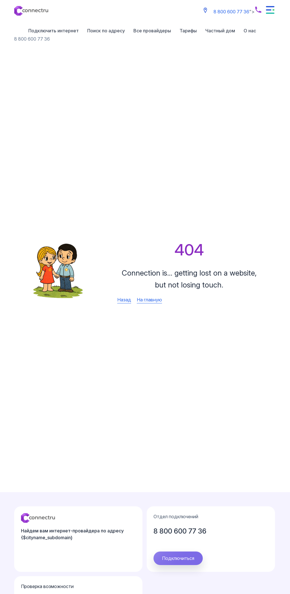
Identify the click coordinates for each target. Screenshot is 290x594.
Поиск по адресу (106, 30)
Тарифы (188, 30)
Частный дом (220, 30)
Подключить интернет (53, 30)
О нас (250, 30)
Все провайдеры (152, 30)
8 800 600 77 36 (231, 11)
